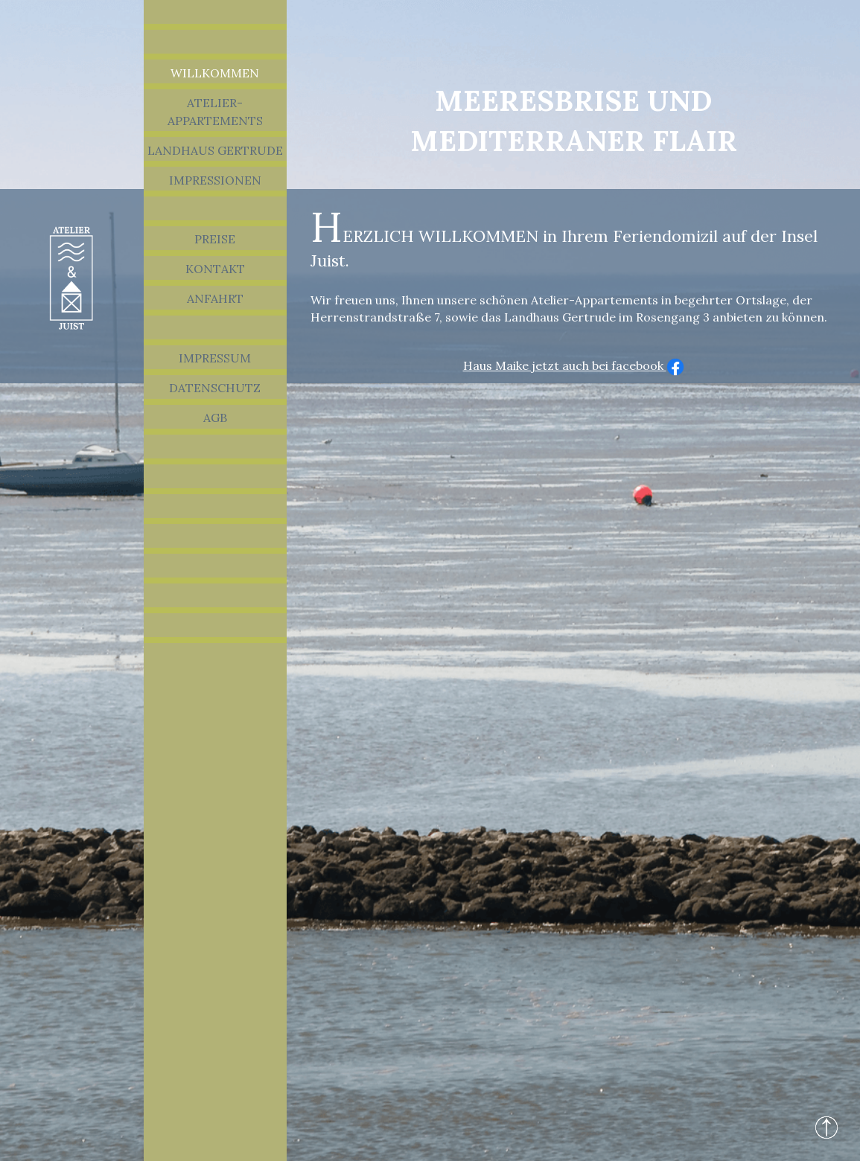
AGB (215, 417)
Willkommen (215, 72)
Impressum (215, 358)
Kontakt (215, 268)
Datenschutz (215, 387)
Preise (214, 238)
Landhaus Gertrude (215, 150)
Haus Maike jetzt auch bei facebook (573, 365)
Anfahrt (215, 298)
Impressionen (215, 180)
